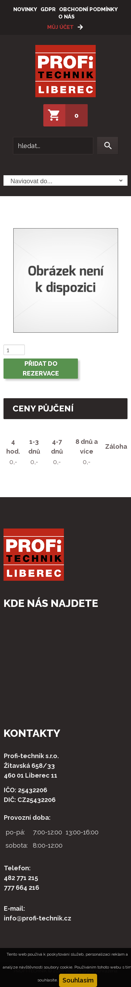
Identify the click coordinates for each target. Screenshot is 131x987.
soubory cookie (58, 967)
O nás (66, 17)
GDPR (48, 9)
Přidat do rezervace (41, 368)
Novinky (25, 9)
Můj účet (60, 27)
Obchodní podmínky (88, 9)
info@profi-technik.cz (37, 918)
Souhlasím (78, 980)
